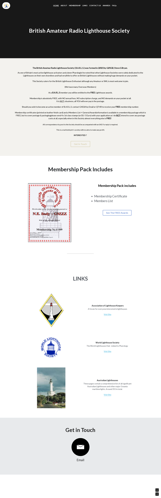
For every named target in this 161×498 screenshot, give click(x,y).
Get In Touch (80, 144)
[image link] (49, 311)
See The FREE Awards (120, 213)
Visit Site (105, 315)
